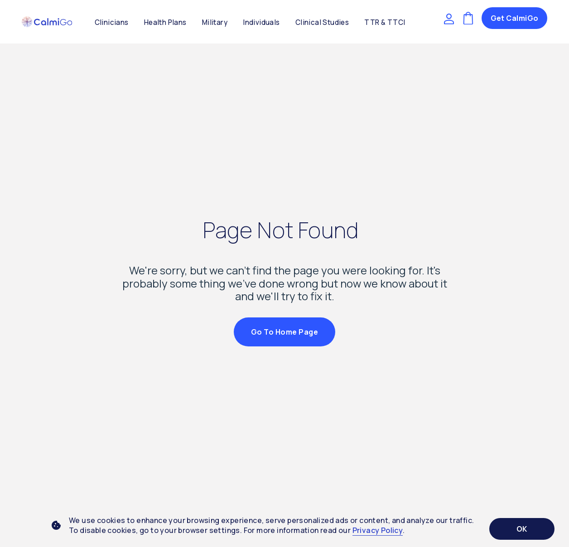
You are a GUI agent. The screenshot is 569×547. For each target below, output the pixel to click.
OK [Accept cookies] (521, 529)
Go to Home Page (284, 332)
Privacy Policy (377, 530)
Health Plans (165, 22)
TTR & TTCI (384, 22)
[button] (47, 21)
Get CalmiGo (515, 18)
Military (214, 22)
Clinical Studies (322, 22)
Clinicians (112, 22)
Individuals (261, 22)
